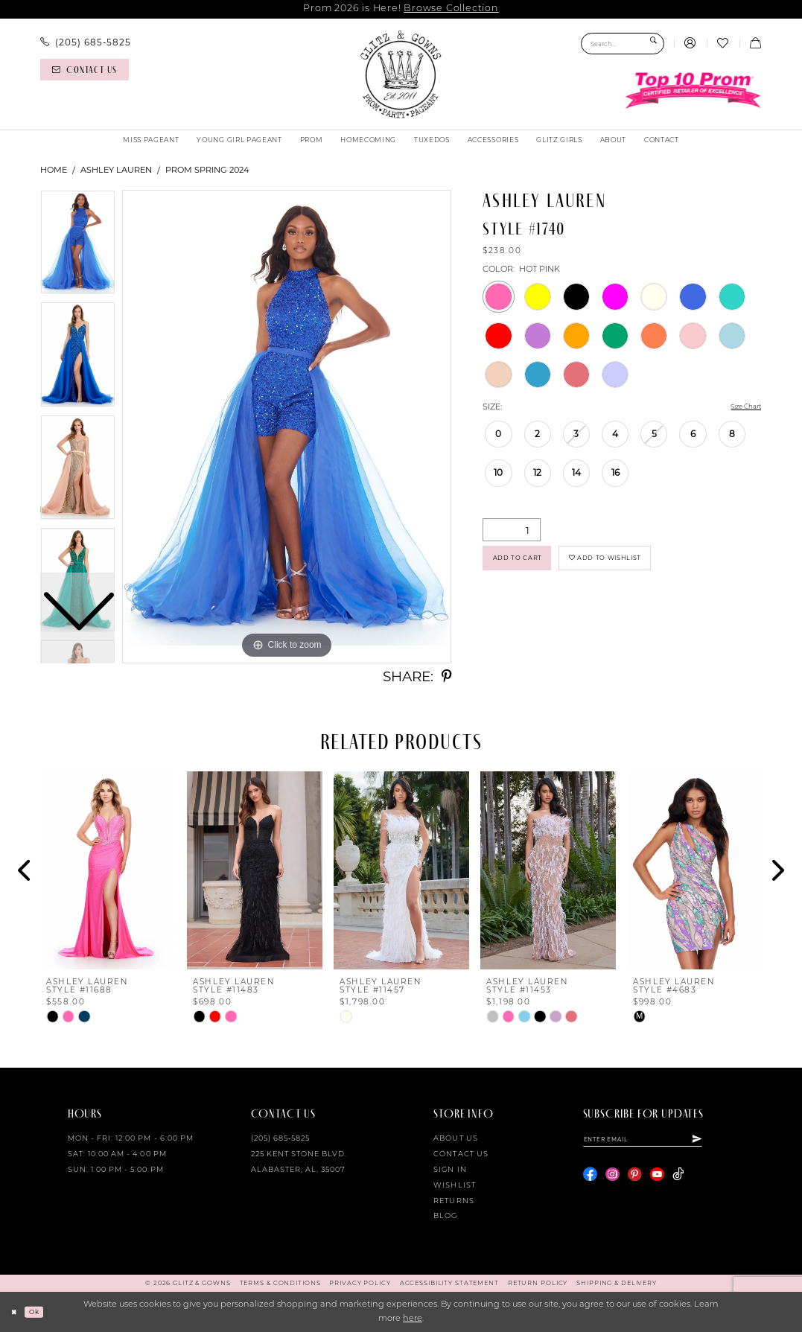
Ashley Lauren (116, 170)
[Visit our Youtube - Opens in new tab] (657, 1178)
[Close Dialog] (16, 1312)
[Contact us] (84, 69)
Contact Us (460, 1154)
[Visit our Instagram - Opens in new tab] (612, 1178)
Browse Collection (451, 8)
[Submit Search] (653, 43)
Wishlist (454, 1185)
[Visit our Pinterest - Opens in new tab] (635, 1178)
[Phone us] (85, 42)
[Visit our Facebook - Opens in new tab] (590, 1178)
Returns (453, 1201)
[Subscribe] (731, 1141)
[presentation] (108, 870)
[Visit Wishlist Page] (723, 44)
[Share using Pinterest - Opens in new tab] (446, 677)
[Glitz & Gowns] (400, 74)
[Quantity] (512, 531)
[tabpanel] (287, 427)
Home (53, 170)
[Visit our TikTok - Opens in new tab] (678, 1178)
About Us (455, 1138)
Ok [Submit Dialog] (41, 1311)
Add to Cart (526, 565)
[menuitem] (85, 42)
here (412, 1319)
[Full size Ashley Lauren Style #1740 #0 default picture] (287, 427)
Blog (445, 1216)
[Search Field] (622, 43)
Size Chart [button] (740, 408)
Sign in (449, 1170)
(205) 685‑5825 (281, 1138)
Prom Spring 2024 (207, 170)
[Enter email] (660, 1141)
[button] (690, 44)
